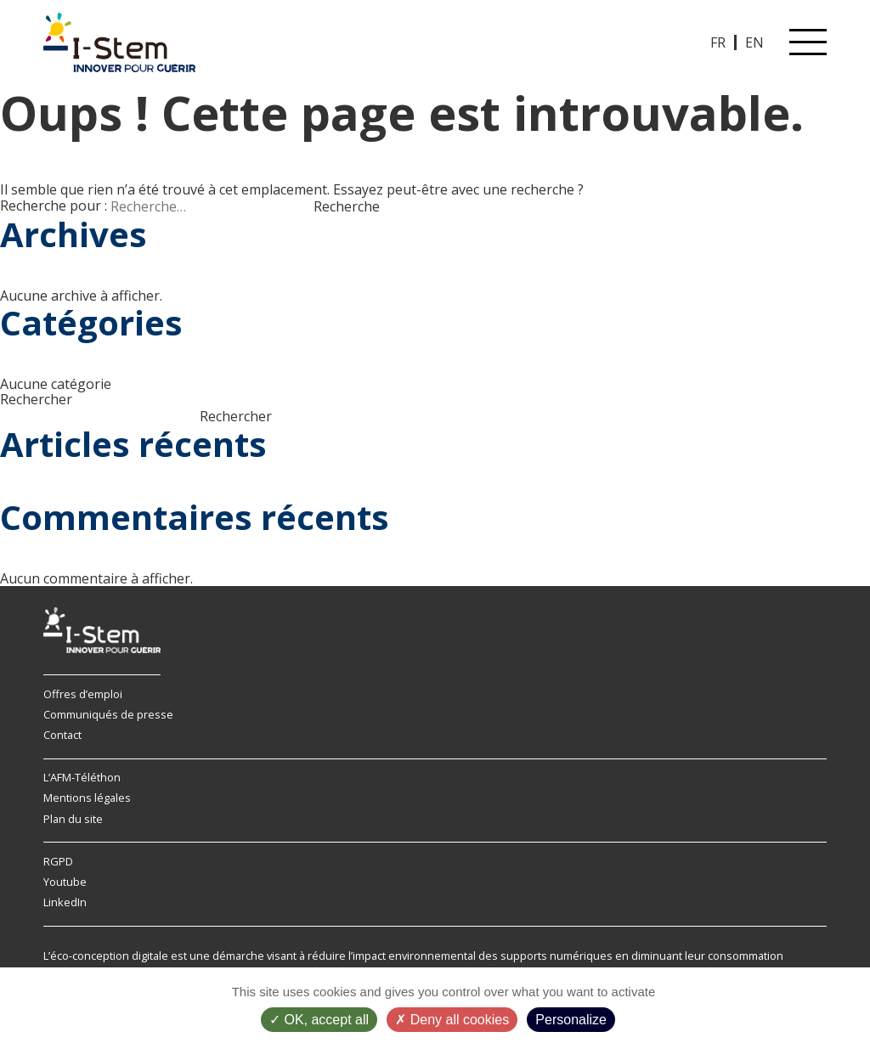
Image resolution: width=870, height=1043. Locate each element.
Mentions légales (87, 797)
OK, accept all (319, 1019)
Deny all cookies (452, 1019)
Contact (62, 734)
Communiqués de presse (108, 714)
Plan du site (73, 818)
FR (718, 42)
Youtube (65, 881)
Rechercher (36, 399)
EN (754, 42)
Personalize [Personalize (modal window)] (571, 1019)
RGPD (58, 861)
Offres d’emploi (82, 694)
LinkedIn (65, 902)
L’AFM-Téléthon (82, 777)
